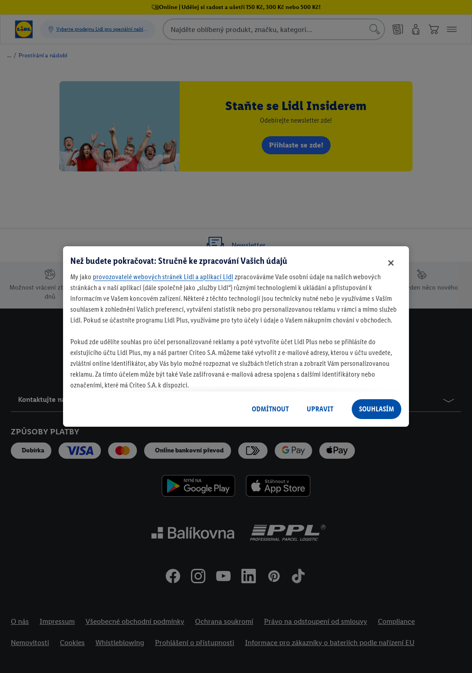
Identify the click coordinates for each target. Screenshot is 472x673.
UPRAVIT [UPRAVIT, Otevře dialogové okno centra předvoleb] (320, 409)
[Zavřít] (391, 263)
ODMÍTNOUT (270, 409)
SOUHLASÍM (376, 409)
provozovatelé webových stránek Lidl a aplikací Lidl (163, 276)
